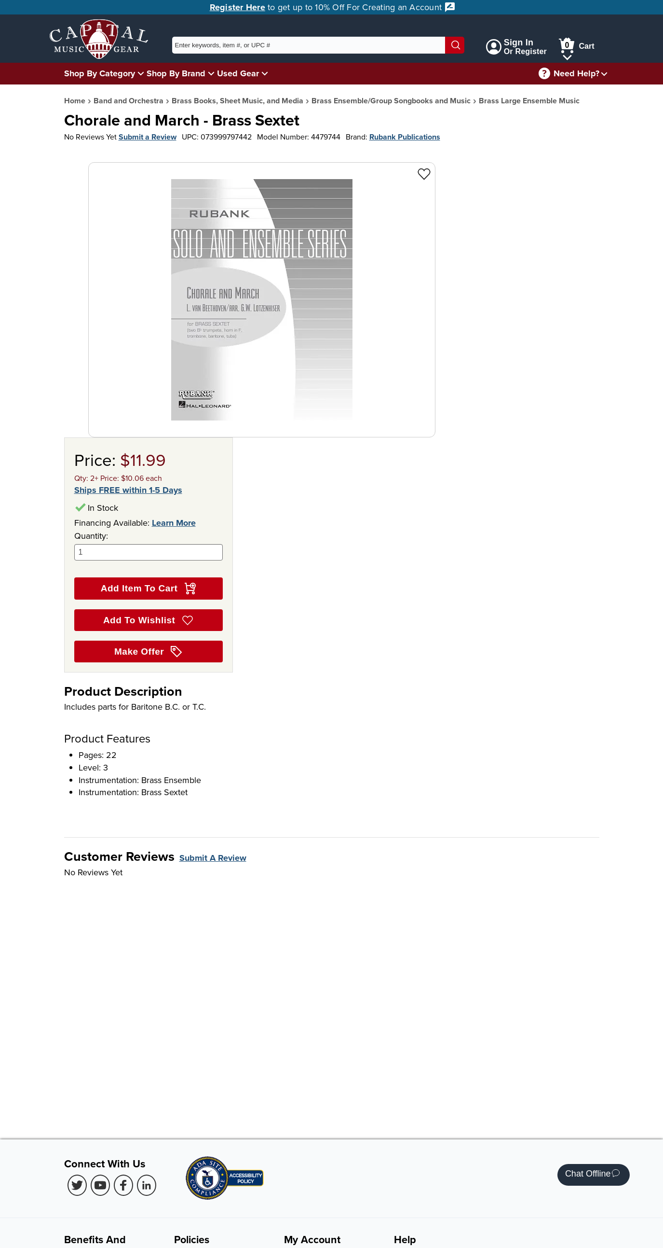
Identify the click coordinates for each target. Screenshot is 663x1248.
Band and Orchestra (128, 100)
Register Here (237, 7)
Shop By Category (99, 73)
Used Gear (238, 73)
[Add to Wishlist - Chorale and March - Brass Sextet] (424, 173)
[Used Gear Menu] (265, 73)
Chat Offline (592, 1175)
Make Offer (148, 652)
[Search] (454, 45)
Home (74, 100)
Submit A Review (212, 858)
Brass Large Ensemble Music (529, 100)
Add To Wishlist (148, 620)
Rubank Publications (404, 136)
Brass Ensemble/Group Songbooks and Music (391, 100)
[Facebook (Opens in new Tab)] (123, 1185)
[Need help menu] (604, 73)
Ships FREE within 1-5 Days (128, 490)
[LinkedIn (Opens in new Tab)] (146, 1185)
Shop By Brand (176, 73)
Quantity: (148, 545)
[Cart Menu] (567, 55)
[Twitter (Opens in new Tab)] (77, 1185)
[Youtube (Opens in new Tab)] (100, 1185)
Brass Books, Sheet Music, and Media (237, 100)
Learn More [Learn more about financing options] (174, 523)
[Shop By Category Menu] (141, 73)
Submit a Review (147, 136)
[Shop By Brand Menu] (211, 73)
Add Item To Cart (148, 588)
